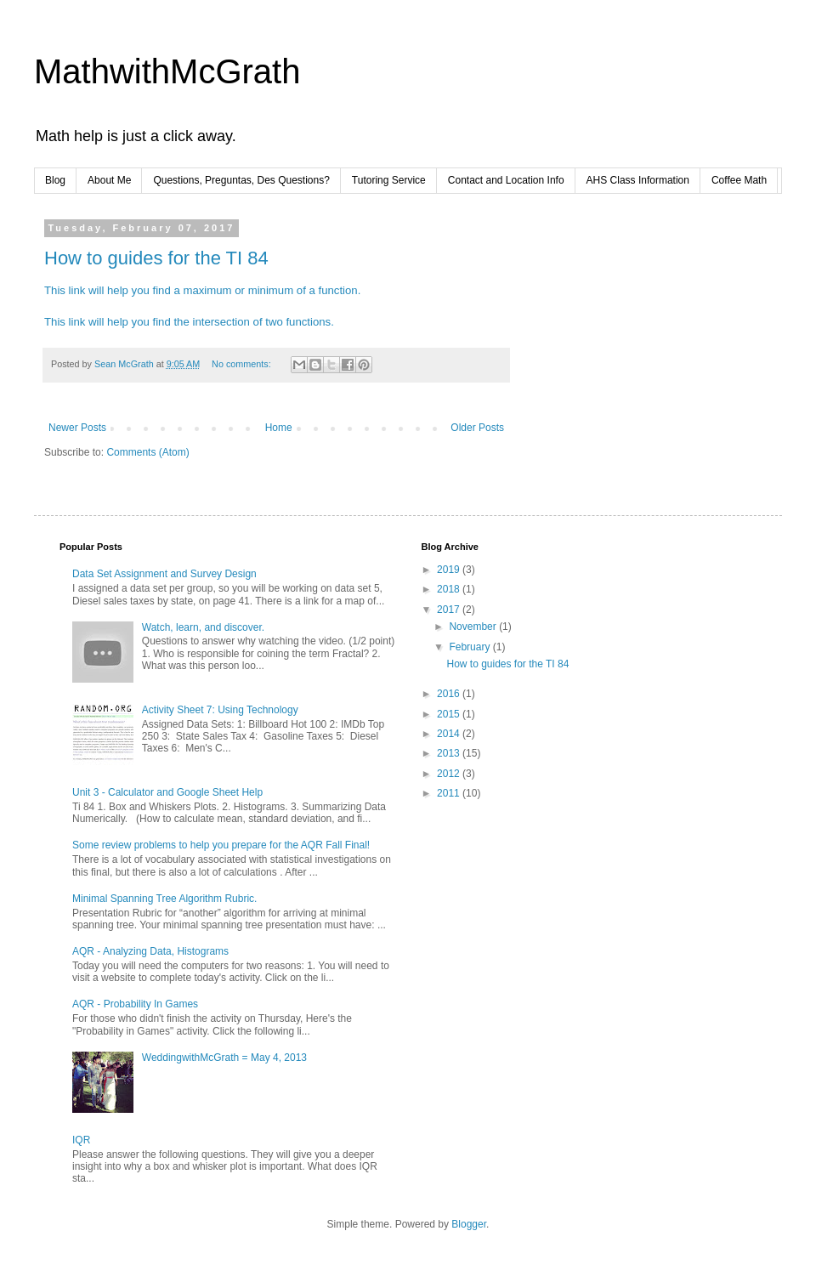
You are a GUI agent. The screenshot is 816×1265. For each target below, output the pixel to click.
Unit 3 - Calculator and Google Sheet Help (167, 792)
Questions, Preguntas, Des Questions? (241, 180)
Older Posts (477, 428)
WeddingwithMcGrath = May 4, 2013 (224, 1058)
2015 (449, 714)
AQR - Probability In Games (135, 1004)
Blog (55, 180)
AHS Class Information (637, 180)
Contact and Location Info (506, 180)
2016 (449, 694)
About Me (109, 180)
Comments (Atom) (147, 452)
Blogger (468, 1224)
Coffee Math (739, 180)
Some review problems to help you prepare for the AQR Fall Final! (221, 845)
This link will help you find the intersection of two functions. (189, 321)
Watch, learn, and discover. (203, 627)
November (474, 626)
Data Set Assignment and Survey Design (164, 574)
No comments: (243, 364)
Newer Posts (77, 428)
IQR (81, 1140)
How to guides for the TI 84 (156, 258)
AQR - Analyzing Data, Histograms (150, 951)
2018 (449, 589)
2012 (449, 774)
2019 (449, 570)
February (470, 647)
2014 (449, 734)
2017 (449, 609)
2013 (449, 753)
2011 (449, 793)
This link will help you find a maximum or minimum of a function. (202, 290)
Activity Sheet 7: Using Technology (220, 710)
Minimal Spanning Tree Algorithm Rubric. (164, 899)
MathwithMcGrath (167, 71)
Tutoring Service (389, 180)
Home (278, 428)
